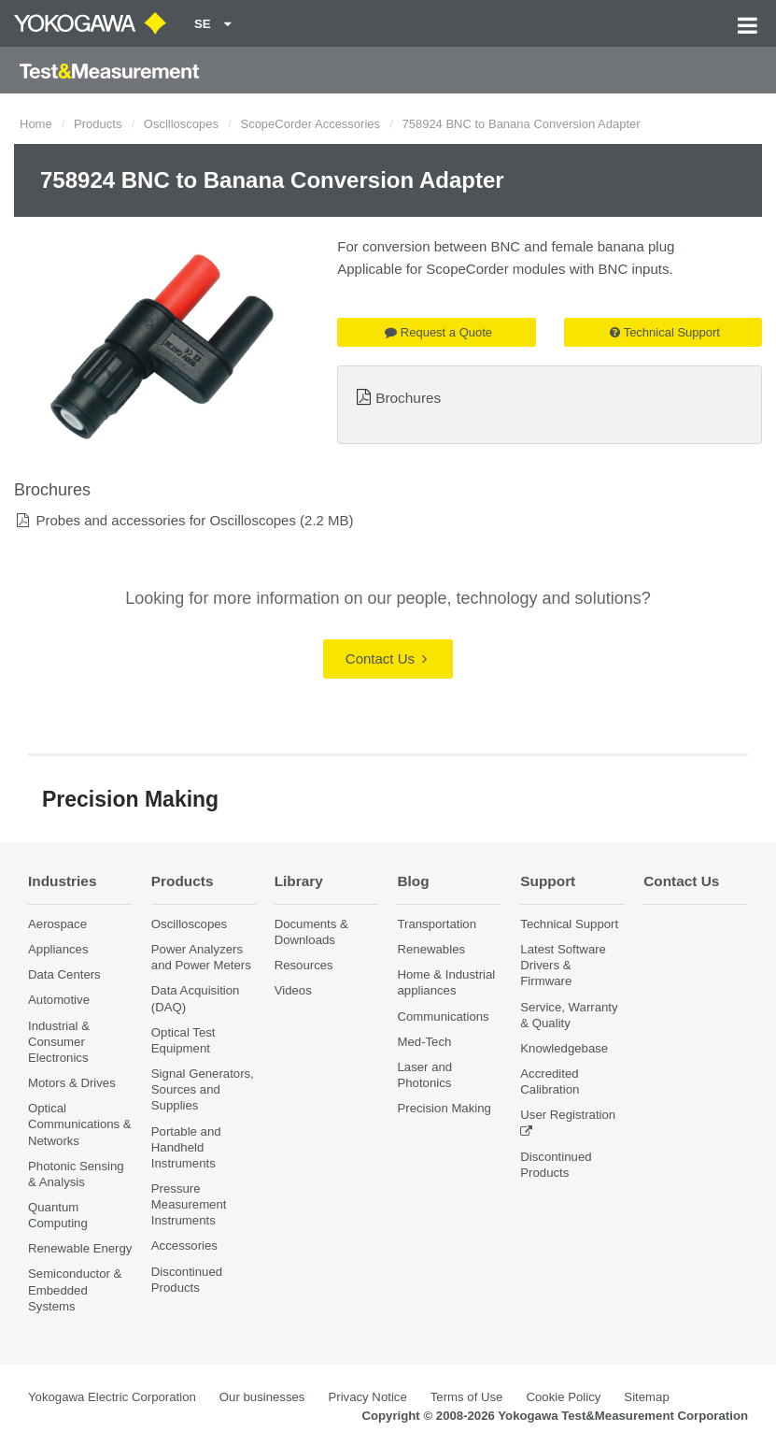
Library (299, 881)
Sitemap (646, 1397)
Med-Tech (424, 1042)
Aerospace (57, 924)
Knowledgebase (564, 1048)
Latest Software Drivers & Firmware (563, 965)
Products (97, 124)
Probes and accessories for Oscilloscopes (165, 520)
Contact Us (386, 658)
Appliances (58, 949)
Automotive (59, 1000)
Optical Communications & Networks (80, 1124)
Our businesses (262, 1397)
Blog (413, 881)
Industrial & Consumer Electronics (59, 1042)
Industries (62, 881)
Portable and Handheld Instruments (186, 1147)
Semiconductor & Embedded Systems (74, 1289)
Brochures (408, 398)
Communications (442, 1016)
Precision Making (443, 1108)
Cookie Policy (563, 1397)
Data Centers (64, 974)
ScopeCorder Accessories (310, 124)
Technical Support (665, 332)
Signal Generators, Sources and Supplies (202, 1089)
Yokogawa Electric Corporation (112, 1397)
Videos (293, 990)
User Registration (567, 1115)
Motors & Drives (72, 1083)
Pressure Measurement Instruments (189, 1204)
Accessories (184, 1245)
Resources (304, 965)
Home (36, 124)
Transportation (436, 924)
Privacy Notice (367, 1397)
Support (547, 881)
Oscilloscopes (181, 124)
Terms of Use (466, 1397)
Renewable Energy (80, 1248)
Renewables (431, 949)
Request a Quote (438, 332)
